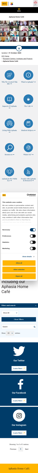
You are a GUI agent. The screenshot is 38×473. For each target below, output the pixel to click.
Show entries (11, 297)
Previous (13, 413)
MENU (19, 10)
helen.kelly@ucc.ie (19, 439)
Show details (27, 256)
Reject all (19, 276)
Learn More (19, 333)
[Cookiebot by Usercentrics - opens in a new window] (27, 195)
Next (26, 413)
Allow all (19, 263)
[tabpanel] (19, 34)
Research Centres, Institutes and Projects (17, 59)
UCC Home (5, 56)
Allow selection (19, 269)
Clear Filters (19, 284)
